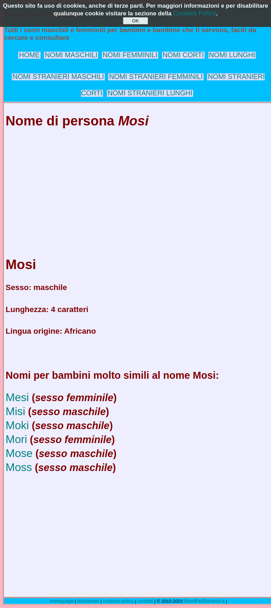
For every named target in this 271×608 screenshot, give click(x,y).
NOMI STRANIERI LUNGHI (150, 93)
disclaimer (88, 601)
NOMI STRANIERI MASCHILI (58, 76)
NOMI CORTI (183, 55)
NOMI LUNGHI (232, 55)
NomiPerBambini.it (204, 601)
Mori (16, 439)
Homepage (62, 601)
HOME (29, 55)
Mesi (17, 397)
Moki (17, 425)
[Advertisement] (137, 186)
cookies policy (118, 601)
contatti (145, 601)
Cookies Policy (194, 13)
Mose (19, 453)
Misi (15, 411)
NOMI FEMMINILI (130, 55)
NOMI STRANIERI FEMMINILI (156, 76)
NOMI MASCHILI (71, 55)
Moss (19, 467)
